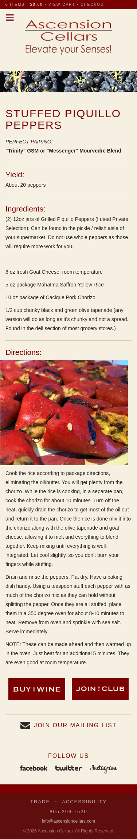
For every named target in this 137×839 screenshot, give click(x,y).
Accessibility (84, 801)
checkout (94, 5)
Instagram (103, 768)
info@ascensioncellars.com (68, 821)
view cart (61, 5)
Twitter (68, 768)
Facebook (33, 768)
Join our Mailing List (75, 725)
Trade (40, 801)
